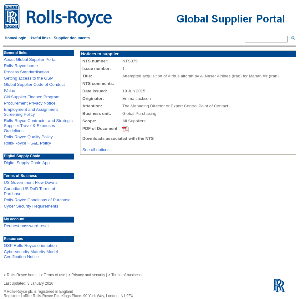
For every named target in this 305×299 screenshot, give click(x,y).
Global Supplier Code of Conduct (34, 84)
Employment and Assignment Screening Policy (31, 112)
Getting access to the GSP (28, 78)
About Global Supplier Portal (30, 59)
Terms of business (126, 275)
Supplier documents (72, 38)
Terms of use (54, 275)
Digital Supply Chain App (27, 162)
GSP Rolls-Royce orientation (30, 245)
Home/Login (15, 38)
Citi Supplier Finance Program (31, 97)
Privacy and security (88, 275)
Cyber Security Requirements (31, 206)
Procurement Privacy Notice (29, 103)
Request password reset (26, 225)
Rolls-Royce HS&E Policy (27, 143)
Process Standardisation (26, 72)
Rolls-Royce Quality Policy (28, 137)
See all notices (95, 149)
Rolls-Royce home (21, 65)
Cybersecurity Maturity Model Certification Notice (31, 254)
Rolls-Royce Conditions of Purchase (37, 200)
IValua (9, 90)
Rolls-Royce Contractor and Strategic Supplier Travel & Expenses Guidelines (38, 125)
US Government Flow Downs (31, 182)
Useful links (39, 38)
